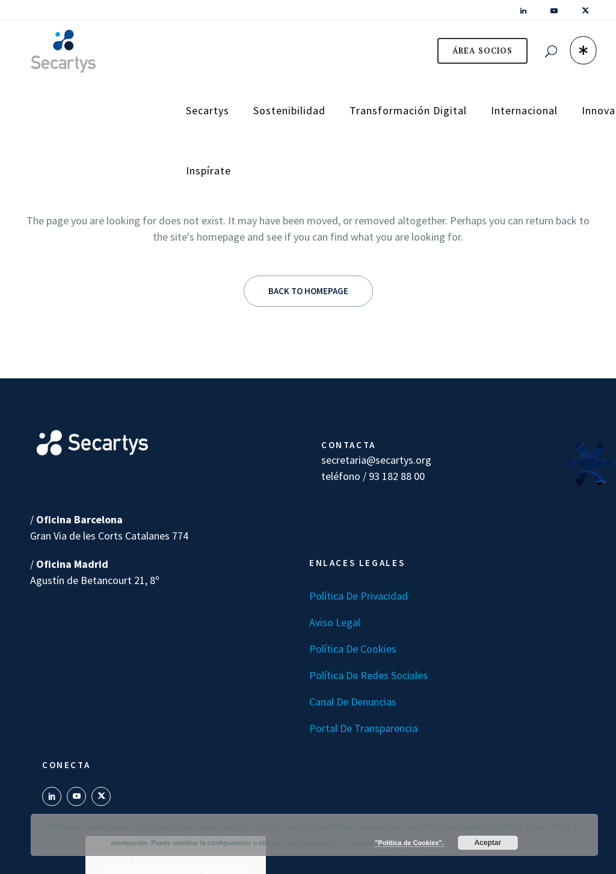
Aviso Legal (334, 622)
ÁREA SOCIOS (474, 50)
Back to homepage (308, 291)
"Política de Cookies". (409, 842)
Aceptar (487, 843)
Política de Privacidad (358, 596)
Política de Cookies (352, 649)
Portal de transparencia (363, 728)
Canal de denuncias (352, 702)
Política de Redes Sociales (368, 675)
